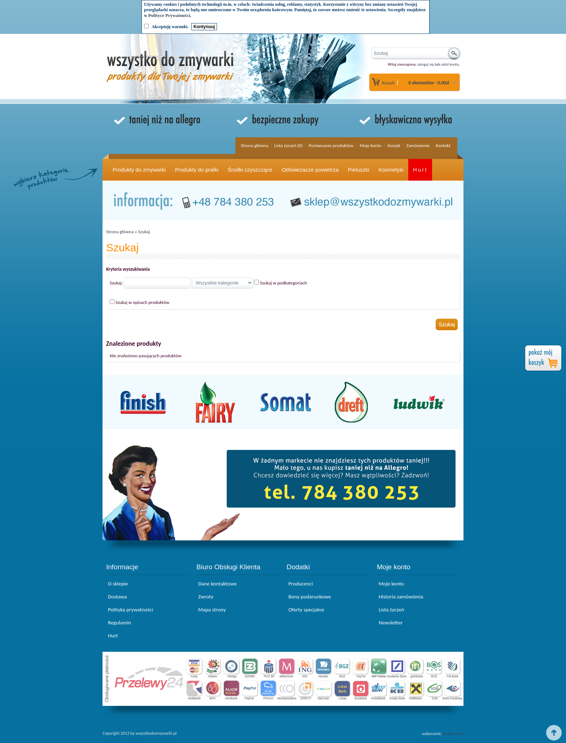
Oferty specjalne (306, 609)
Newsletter (390, 622)
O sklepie (118, 583)
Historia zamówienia (401, 596)
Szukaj (144, 231)
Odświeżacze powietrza (310, 170)
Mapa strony (212, 609)
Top (554, 733)
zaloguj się (425, 64)
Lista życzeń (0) (288, 145)
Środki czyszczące (250, 170)
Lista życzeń (391, 609)
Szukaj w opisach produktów (142, 302)
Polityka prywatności (130, 609)
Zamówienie (418, 145)
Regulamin (119, 622)
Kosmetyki (391, 170)
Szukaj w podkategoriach (283, 283)
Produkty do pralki (196, 170)
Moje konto (371, 145)
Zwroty (205, 596)
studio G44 (453, 733)
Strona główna (254, 145)
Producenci (300, 583)
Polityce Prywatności (169, 15)
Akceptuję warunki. (170, 26)
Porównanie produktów (331, 145)
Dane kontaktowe (217, 583)
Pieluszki (358, 170)
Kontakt (443, 145)
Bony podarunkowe (309, 596)
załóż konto (450, 64)
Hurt (420, 170)
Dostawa (117, 596)
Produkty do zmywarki (139, 170)
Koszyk (388, 82)
